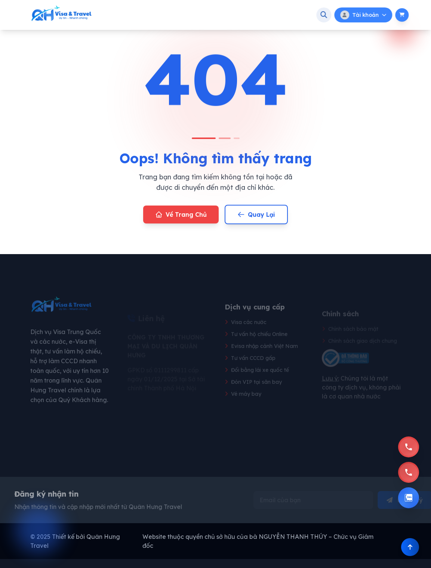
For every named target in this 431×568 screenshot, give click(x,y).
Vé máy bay (243, 404)
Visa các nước (246, 333)
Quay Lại (256, 214)
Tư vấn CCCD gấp (250, 368)
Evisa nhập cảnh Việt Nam (261, 357)
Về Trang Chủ (181, 214)
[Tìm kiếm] (337, 14)
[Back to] (410, 547)
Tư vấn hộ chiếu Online (256, 345)
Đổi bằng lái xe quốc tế (257, 380)
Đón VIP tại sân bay (253, 392)
